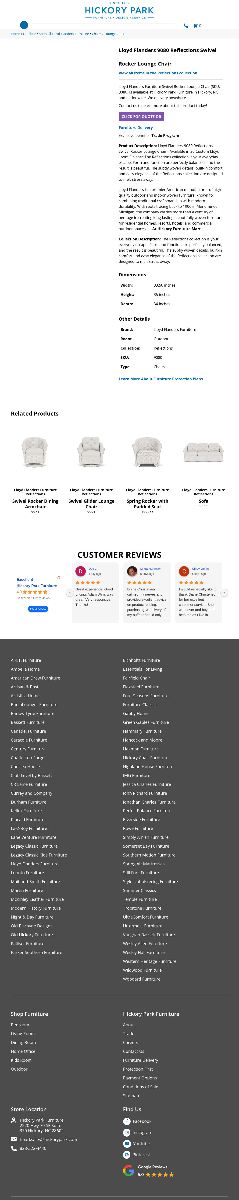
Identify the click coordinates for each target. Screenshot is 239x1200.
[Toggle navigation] (24, 25)
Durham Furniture (28, 802)
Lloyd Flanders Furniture (35, 490)
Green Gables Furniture (146, 722)
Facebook (142, 1121)
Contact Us (133, 1051)
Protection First (138, 1069)
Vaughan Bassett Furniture (149, 935)
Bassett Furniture (28, 722)
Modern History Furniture (36, 908)
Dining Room (23, 1042)
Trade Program (165, 135)
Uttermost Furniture (143, 926)
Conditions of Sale (140, 1087)
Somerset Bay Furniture (146, 846)
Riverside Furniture (141, 819)
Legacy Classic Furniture (34, 846)
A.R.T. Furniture (26, 660)
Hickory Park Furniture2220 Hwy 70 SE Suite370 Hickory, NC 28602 (42, 1126)
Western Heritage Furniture (150, 961)
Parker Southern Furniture (36, 952)
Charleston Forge (27, 757)
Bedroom (20, 1025)
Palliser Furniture (27, 944)
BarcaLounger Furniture (34, 704)
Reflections (35, 494)
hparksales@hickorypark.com (48, 1140)
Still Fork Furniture (141, 873)
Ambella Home (25, 669)
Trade (128, 1034)
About (129, 1025)
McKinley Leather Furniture (37, 899)
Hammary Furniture (142, 731)
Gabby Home (136, 713)
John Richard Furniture (145, 793)
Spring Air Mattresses (144, 864)
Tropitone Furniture (142, 908)
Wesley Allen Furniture (145, 944)
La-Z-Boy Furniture (29, 828)
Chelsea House (25, 766)
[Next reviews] (224, 593)
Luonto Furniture (27, 873)
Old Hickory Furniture (32, 935)
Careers (130, 1042)
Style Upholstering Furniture (150, 881)
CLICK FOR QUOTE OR (141, 116)
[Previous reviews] (70, 593)
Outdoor (19, 1069)
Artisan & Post (25, 687)
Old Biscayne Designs (32, 926)
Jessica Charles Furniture (147, 784)
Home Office (23, 1051)
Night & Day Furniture (32, 917)
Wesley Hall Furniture (144, 952)
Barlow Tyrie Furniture (33, 713)
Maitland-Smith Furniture (35, 881)
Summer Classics (139, 890)
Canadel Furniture (28, 731)
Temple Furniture (140, 899)
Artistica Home (25, 695)
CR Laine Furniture (29, 784)
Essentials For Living (142, 669)
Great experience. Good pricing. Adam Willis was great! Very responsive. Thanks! (94, 597)
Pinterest (141, 1155)
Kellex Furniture (26, 811)
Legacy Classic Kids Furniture (39, 855)
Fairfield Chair (136, 678)
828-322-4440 (33, 1148)
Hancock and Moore (143, 740)
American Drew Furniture (36, 678)
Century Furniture (28, 749)
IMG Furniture (136, 775)
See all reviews (38, 609)
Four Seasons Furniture (146, 695)
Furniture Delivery (136, 127)
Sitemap (131, 1096)
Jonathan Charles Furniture (149, 802)
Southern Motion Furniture (149, 855)
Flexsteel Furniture (141, 687)
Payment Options (140, 1078)
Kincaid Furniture (28, 819)
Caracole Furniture (29, 740)
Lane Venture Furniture (34, 837)
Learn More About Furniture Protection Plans (161, 379)
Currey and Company (32, 793)
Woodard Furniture (142, 979)
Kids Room (21, 1060)
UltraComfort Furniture (145, 917)
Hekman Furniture (141, 749)
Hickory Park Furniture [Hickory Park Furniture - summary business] (37, 586)
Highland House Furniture (148, 766)
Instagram (143, 1132)
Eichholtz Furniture (141, 660)
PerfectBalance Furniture (147, 811)
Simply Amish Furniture (146, 837)
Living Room (23, 1034)
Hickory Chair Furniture (146, 757)
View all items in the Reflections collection (158, 73)
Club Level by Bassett (31, 775)
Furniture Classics (140, 704)
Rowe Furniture (138, 828)
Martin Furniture (27, 890)
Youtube (141, 1144)
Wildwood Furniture (142, 970)
